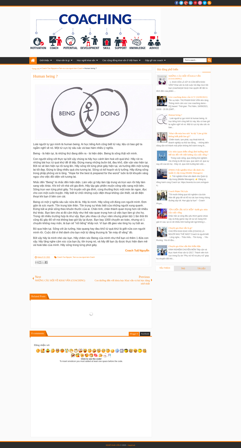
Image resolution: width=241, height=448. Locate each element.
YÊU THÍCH (164, 268)
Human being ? (45, 76)
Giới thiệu (44, 60)
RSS (209, 3)
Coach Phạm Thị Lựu (178, 191)
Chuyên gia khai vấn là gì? (180, 228)
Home (33, 60)
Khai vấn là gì (63, 60)
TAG (183, 268)
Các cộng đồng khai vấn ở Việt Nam (120, 60)
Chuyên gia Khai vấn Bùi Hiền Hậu (185, 246)
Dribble (200, 3)
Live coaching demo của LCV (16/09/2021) (188, 97)
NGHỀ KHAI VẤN (113, 445)
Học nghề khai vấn (86, 60)
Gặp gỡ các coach (154, 60)
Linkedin (191, 3)
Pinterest (195, 3)
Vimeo (205, 3)
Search (209, 60)
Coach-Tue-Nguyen (64, 257)
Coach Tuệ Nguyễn (137, 250)
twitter (181, 3)
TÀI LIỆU (201, 268)
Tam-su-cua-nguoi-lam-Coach (84, 257)
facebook (177, 3)
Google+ (186, 3)
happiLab (131, 445)
